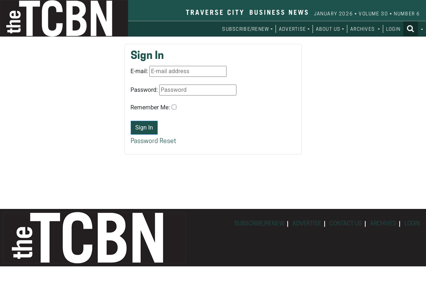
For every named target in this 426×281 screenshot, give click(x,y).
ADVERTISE (306, 224)
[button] (413, 28)
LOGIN (393, 29)
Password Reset (153, 141)
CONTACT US (345, 224)
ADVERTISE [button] (292, 29)
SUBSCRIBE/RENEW (259, 224)
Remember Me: (150, 107)
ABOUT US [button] (328, 29)
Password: (144, 89)
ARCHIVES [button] (363, 29)
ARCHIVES (383, 224)
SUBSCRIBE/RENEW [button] (245, 29)
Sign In (144, 127)
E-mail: (139, 71)
